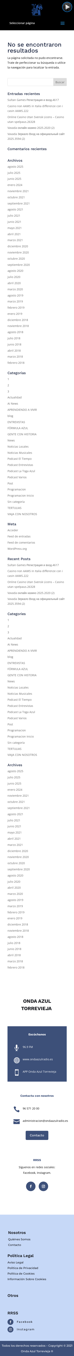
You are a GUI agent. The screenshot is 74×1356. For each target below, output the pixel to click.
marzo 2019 (15, 301)
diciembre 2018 (17, 320)
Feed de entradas (19, 536)
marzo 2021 (15, 240)
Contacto (37, 1135)
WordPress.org (17, 549)
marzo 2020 (15, 289)
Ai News (12, 403)
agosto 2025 (15, 166)
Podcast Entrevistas (20, 465)
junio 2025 (14, 179)
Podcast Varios (17, 477)
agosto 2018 (15, 332)
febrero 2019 (15, 307)
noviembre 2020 (18, 252)
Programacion (16, 489)
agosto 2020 (15, 271)
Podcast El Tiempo (19, 459)
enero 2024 (14, 185)
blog (10, 416)
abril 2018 (14, 350)
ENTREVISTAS (16, 422)
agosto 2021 (15, 209)
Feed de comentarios (21, 542)
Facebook (25, 1321)
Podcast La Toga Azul (21, 471)
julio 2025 (13, 173)
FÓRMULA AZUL (17, 428)
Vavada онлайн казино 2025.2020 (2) (31, 128)
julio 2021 (13, 215)
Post (10, 483)
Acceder (12, 530)
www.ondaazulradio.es (38, 1059)
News (11, 440)
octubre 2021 (16, 197)
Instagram (26, 1329)
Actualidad (14, 397)
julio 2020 (13, 277)
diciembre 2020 (17, 246)
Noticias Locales (18, 446)
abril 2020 (14, 283)
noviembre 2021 (18, 191)
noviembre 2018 (18, 326)
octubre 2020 (16, 258)
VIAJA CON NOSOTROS (22, 514)
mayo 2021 (14, 228)
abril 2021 (14, 234)
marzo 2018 (15, 356)
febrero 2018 (15, 363)
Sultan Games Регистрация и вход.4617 (33, 100)
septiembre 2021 (18, 203)
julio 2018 (13, 338)
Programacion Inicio (20, 495)
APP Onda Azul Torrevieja (39, 1071)
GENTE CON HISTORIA (22, 434)
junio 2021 (14, 222)
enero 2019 (14, 314)
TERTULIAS (14, 508)
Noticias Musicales (19, 453)
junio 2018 (14, 344)
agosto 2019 (15, 295)
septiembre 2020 (18, 265)
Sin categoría (16, 502)
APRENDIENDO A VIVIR (22, 410)
